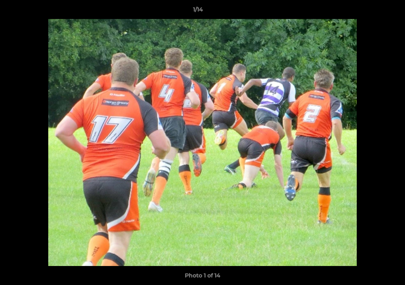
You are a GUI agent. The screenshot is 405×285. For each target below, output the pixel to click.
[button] (372, 11)
